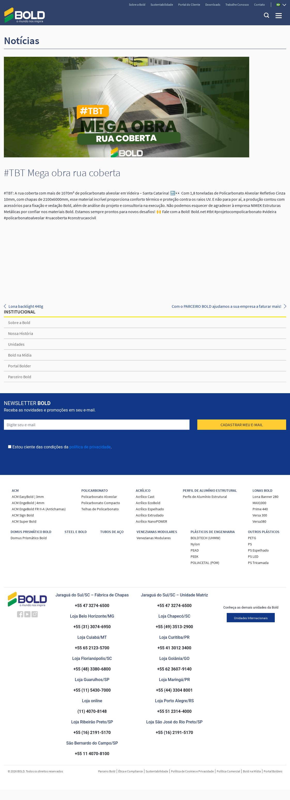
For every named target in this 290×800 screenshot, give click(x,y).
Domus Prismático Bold (29, 538)
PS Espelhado (258, 550)
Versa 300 (260, 515)
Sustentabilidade (162, 4)
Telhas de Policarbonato (100, 509)
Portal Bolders (273, 771)
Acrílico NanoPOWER (151, 521)
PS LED (253, 556)
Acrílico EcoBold (148, 502)
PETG (252, 538)
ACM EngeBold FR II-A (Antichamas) (39, 509)
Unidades (16, 344)
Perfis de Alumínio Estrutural (205, 496)
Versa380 (259, 521)
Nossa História (20, 333)
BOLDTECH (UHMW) (205, 538)
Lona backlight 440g (26, 306)
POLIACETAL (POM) (205, 562)
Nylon (195, 544)
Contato (259, 4)
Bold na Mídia (20, 355)
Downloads (212, 4)
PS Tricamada (258, 562)
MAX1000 (259, 502)
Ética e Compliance (130, 771)
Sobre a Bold (137, 4)
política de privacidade (90, 447)
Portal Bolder (19, 365)
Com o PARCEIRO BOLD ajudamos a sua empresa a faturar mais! (226, 306)
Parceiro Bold (19, 376)
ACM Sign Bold (23, 515)
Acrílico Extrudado (150, 515)
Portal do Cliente (189, 4)
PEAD (195, 550)
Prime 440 (260, 509)
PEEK (194, 556)
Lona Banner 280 (265, 496)
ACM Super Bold (24, 521)
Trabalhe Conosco (237, 4)
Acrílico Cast (145, 496)
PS (250, 544)
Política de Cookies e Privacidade (192, 771)
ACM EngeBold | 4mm (28, 502)
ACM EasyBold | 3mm (28, 496)
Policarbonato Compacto (100, 502)
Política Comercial (228, 771)
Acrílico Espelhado (150, 509)
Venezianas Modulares (154, 538)
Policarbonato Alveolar (99, 496)
